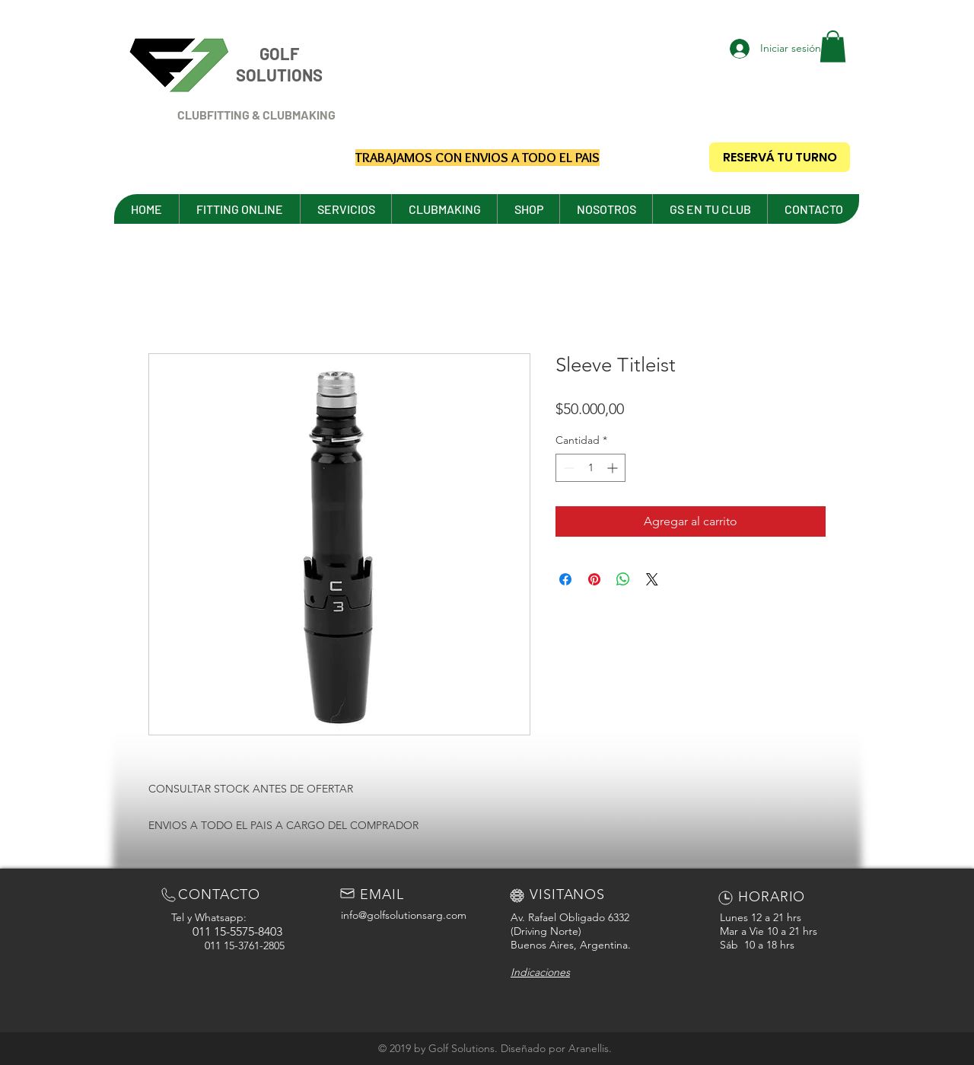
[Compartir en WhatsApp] (623, 579)
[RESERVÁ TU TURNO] (779, 157)
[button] (833, 46)
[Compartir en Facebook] (565, 579)
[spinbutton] (590, 467)
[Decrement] (567, 467)
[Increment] (613, 467)
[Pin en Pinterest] (594, 579)
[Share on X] (652, 579)
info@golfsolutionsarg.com (403, 915)
